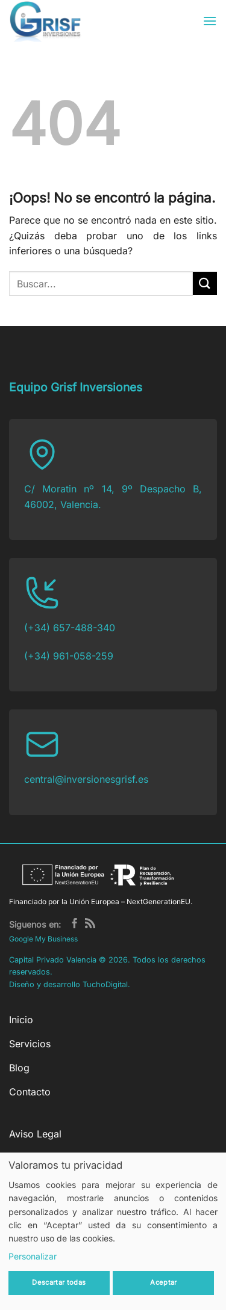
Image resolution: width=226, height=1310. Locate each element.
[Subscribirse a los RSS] (90, 924)
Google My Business (43, 938)
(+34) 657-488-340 (69, 628)
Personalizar (32, 1256)
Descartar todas (59, 1282)
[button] (209, 20)
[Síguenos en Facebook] (74, 924)
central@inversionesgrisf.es (86, 779)
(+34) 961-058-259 (68, 656)
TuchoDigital (105, 984)
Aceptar (163, 1282)
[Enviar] (205, 283)
